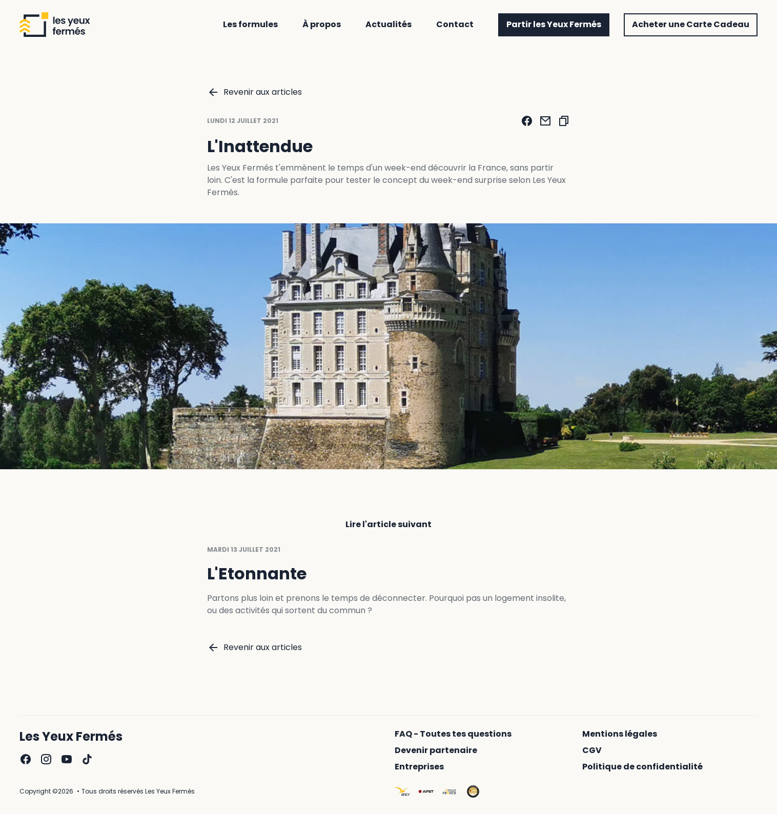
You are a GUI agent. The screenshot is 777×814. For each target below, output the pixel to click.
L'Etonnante (256, 575)
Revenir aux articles (254, 92)
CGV (592, 750)
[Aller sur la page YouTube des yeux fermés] (66, 759)
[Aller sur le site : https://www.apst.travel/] (426, 791)
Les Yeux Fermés (70, 736)
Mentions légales (619, 734)
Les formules (250, 24)
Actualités (388, 24)
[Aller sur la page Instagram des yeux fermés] (46, 759)
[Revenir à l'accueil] (54, 24)
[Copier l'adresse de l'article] (564, 121)
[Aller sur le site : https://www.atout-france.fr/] (449, 791)
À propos (321, 24)
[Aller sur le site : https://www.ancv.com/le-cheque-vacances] (402, 791)
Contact (455, 24)
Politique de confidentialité (642, 767)
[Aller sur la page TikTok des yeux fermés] (87, 759)
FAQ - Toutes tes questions (453, 734)
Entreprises (419, 767)
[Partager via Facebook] (527, 121)
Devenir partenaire (436, 750)
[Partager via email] (545, 121)
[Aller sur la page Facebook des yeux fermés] (25, 759)
